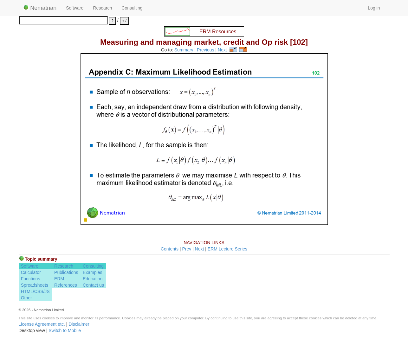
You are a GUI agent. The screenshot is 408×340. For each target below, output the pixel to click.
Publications (66, 272)
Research (102, 7)
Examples (92, 272)
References (65, 285)
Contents (169, 248)
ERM (59, 278)
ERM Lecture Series (227, 248)
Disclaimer (78, 324)
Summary (183, 50)
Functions (30, 278)
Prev (186, 248)
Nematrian (40, 8)
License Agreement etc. (42, 324)
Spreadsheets (34, 285)
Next (222, 50)
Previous (205, 50)
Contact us (93, 285)
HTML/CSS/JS (35, 291)
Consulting (131, 7)
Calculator (31, 272)
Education (92, 278)
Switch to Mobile (65, 330)
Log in (374, 7)
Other (26, 297)
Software (74, 7)
